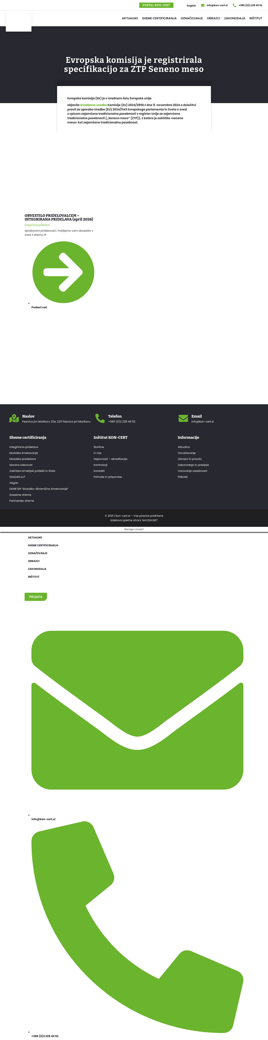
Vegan (13, 483)
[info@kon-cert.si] (202, 5)
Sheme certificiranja (159, 18)
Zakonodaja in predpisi (193, 465)
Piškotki (183, 477)
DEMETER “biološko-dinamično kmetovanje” (38, 489)
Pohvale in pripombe (108, 477)
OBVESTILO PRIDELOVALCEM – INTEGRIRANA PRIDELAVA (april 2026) (59, 217)
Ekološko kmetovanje (23, 453)
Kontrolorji (100, 465)
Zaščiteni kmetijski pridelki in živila (32, 471)
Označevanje (192, 18)
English (191, 5)
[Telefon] (100, 418)
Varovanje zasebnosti (192, 471)
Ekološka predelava (22, 459)
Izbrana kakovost (20, 465)
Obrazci (213, 18)
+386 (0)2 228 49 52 (250, 5)
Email (196, 416)
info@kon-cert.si (217, 5)
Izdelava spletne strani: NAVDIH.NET (134, 520)
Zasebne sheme (20, 495)
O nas (98, 453)
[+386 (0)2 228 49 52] (234, 5)
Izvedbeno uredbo (93, 105)
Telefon (115, 416)
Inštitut (255, 18)
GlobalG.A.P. (17, 477)
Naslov (28, 416)
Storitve (99, 447)
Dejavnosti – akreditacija (111, 459)
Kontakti (99, 471)
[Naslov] (14, 418)
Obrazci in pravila (190, 459)
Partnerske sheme (21, 501)
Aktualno (130, 18)
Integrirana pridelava (23, 447)
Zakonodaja (234, 18)
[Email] (183, 418)
